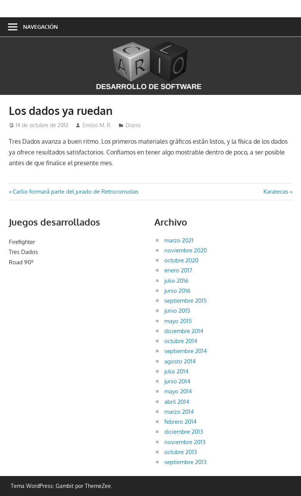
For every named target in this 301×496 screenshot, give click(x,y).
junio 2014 (177, 381)
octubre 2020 (181, 260)
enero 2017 (178, 270)
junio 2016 (177, 290)
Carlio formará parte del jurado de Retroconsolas (75, 191)
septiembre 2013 (185, 462)
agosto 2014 (180, 361)
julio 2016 (176, 280)
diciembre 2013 (183, 431)
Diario (133, 125)
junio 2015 (177, 310)
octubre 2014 (180, 341)
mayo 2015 (178, 321)
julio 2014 (176, 371)
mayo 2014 (178, 391)
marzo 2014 (179, 411)
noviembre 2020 (185, 250)
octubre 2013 (180, 452)
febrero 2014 (180, 421)
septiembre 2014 (185, 351)
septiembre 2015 (185, 300)
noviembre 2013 (184, 442)
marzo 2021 (179, 240)
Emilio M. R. (97, 125)
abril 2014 (176, 401)
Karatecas (275, 191)
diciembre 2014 (183, 331)
